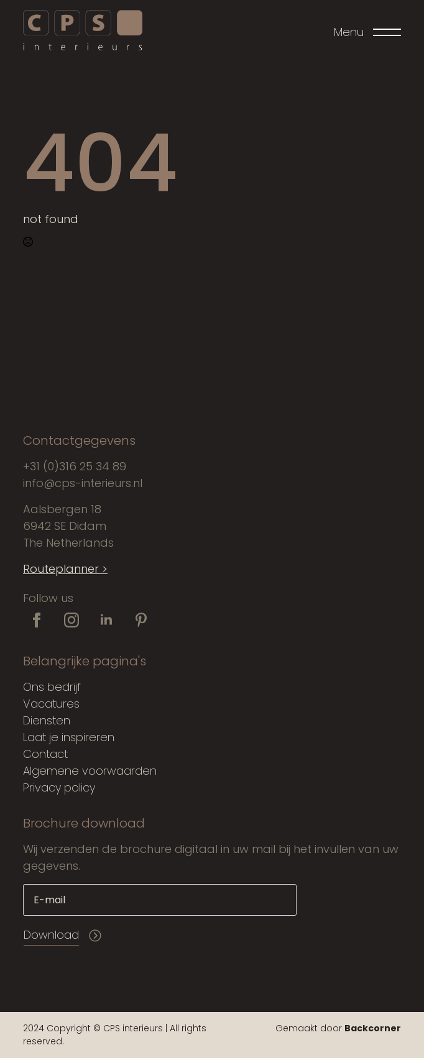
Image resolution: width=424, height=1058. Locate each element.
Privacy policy (59, 787)
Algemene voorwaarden (90, 770)
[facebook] (36, 620)
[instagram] (71, 620)
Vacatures (51, 703)
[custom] (141, 620)
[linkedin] (106, 620)
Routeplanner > (65, 569)
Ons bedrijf (52, 687)
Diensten (46, 720)
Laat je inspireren (68, 737)
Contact (45, 754)
